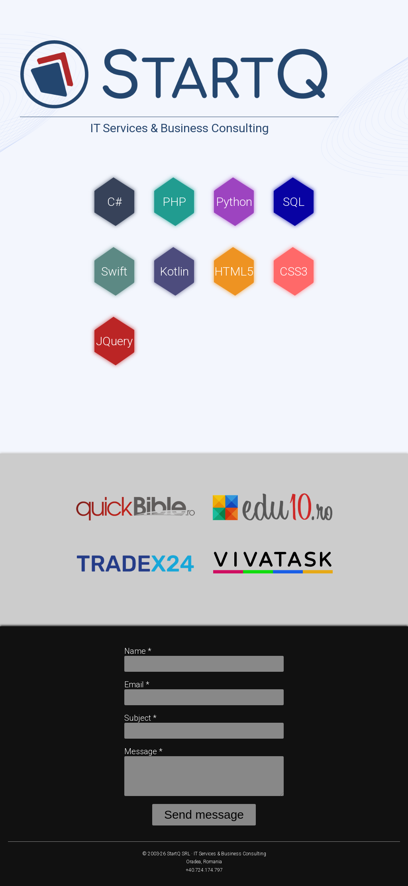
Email (136, 684)
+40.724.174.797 (204, 870)
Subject (140, 718)
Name (137, 651)
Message (143, 751)
